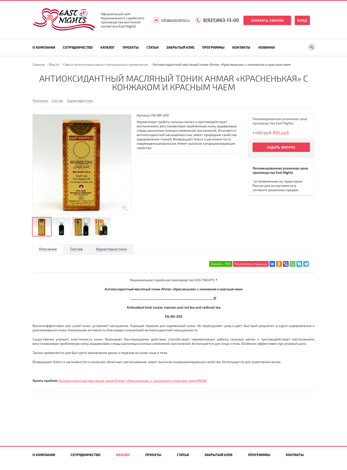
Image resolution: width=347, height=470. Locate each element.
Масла (54, 64)
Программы (213, 47)
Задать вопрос (281, 147)
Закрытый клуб (180, 47)
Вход (302, 20)
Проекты (131, 47)
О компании (44, 47)
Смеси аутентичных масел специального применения (106, 64)
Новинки (266, 47)
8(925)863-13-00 (221, 20)
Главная (39, 64)
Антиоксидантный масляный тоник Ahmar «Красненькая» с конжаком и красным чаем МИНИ (132, 381)
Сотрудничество (78, 47)
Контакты (241, 47)
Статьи (153, 47)
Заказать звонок (267, 20)
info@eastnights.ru (175, 20)
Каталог (107, 47)
